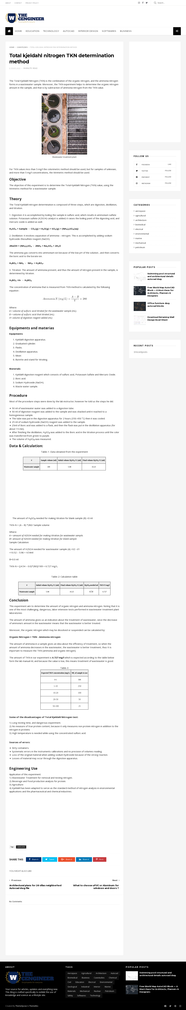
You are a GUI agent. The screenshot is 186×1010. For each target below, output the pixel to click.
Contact (18, 3)
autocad (68, 31)
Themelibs (33, 1006)
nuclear (97, 991)
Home (18, 31)
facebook (152, 164)
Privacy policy (32, 3)
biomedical (140, 224)
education (32, 31)
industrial (85, 986)
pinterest (152, 177)
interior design (88, 31)
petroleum (140, 247)
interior (97, 986)
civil (69, 982)
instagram (152, 183)
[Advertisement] (125, 16)
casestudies (22, 47)
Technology (51, 31)
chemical (113, 977)
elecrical (139, 229)
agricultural (140, 215)
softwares (109, 31)
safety (70, 995)
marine (138, 238)
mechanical (140, 243)
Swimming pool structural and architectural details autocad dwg (161, 276)
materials (72, 991)
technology (95, 995)
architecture (140, 220)
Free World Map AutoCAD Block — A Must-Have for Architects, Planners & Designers (159, 989)
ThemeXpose (21, 1006)
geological (72, 986)
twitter (152, 171)
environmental (142, 233)
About (8, 3)
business (126, 31)
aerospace (140, 211)
